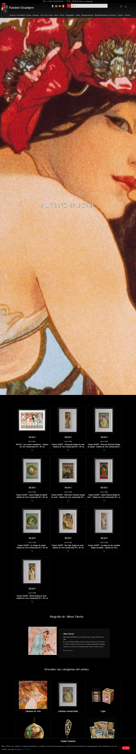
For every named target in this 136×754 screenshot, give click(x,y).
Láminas (35, 15)
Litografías (70, 15)
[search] (89, 6)
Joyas (56, 15)
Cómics (120, 15)
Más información (68, 650)
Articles (127, 15)
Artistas (13, 15)
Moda (78, 15)
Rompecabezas (87, 15)
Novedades (20, 15)
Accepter (126, 748)
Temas (28, 15)
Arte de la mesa (46, 15)
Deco (62, 15)
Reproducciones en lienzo (105, 15)
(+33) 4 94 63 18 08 (55, 1)
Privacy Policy (25, 749)
